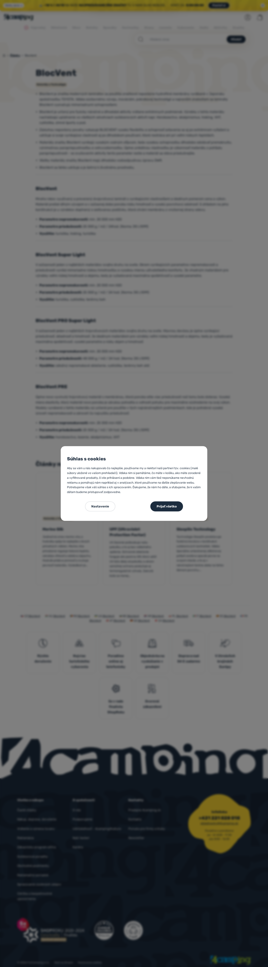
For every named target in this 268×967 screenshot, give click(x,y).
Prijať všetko (167, 506)
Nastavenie (100, 506)
